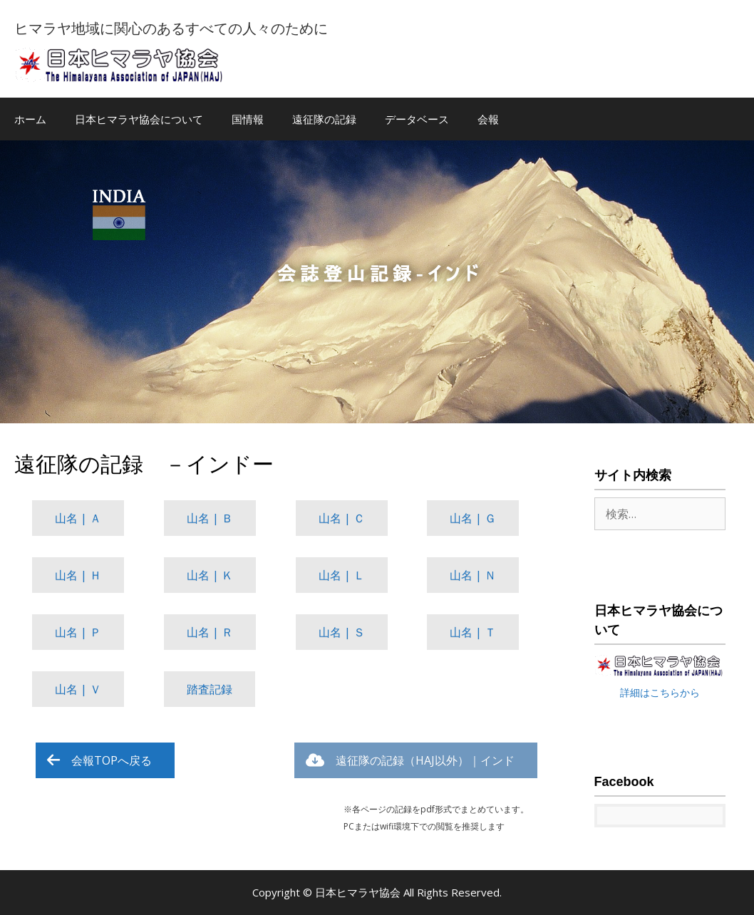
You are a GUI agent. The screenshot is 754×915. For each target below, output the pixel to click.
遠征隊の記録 (324, 119)
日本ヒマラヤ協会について (139, 119)
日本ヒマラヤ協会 (359, 892)
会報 (488, 119)
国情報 (248, 119)
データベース (417, 119)
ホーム (30, 119)
